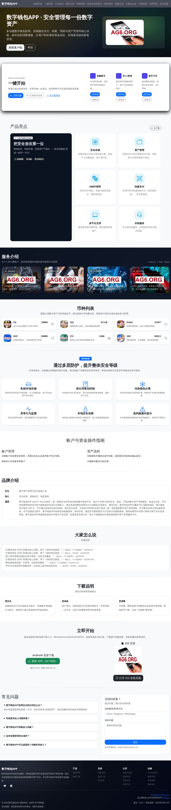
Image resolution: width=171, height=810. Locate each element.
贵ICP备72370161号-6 (160, 795)
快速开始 (38, 3)
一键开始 (48, 3)
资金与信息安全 (94, 3)
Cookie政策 (152, 772)
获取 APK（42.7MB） (42, 661)
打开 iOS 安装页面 (128, 678)
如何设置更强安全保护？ (18, 735)
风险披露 (151, 780)
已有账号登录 (34, 95)
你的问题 (109, 720)
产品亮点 (59, 3)
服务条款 (151, 784)
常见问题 (164, 3)
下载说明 (142, 3)
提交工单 (101, 776)
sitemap (165, 797)
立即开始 (153, 3)
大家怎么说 (131, 3)
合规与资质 (127, 772)
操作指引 (108, 3)
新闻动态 (126, 776)
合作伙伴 (126, 780)
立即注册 (16, 95)
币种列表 (80, 3)
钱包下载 (76, 776)
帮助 (30, 47)
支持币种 (76, 772)
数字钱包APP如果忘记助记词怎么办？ (24, 705)
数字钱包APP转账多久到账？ (20, 727)
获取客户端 (15, 47)
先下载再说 (53, 95)
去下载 (155, 128)
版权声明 (151, 776)
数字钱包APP (10, 3)
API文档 (101, 780)
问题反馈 (101, 772)
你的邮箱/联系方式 (114, 708)
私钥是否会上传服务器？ (18, 718)
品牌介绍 (119, 3)
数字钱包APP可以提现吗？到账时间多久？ (26, 744)
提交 (135, 742)
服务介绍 (70, 3)
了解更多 (95, 99)
